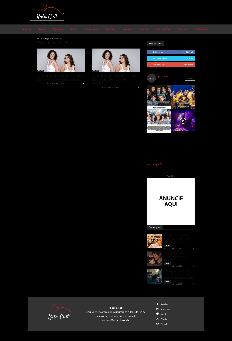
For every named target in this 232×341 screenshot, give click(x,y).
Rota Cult (41, 83)
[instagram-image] (159, 97)
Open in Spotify (154, 164)
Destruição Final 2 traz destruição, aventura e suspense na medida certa (178, 274)
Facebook (166, 304)
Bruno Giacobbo (179, 246)
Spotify (165, 315)
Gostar (189, 52)
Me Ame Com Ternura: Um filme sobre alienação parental (178, 256)
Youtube (166, 326)
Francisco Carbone (180, 263)
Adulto (40, 71)
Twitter (165, 320)
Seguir (190, 58)
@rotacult (163, 76)
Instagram (166, 310)
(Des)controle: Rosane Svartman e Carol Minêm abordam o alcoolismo (177, 239)
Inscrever (188, 64)
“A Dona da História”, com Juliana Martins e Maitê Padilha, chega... (60, 77)
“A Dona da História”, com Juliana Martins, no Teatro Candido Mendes (115, 79)
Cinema (167, 246)
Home (39, 38)
